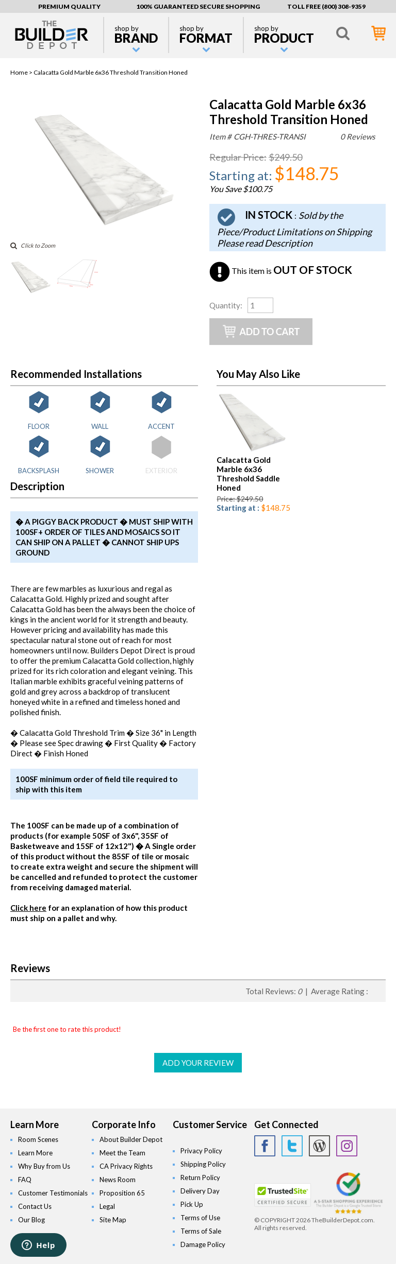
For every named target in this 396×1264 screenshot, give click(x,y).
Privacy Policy (201, 1151)
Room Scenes (38, 1139)
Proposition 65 (122, 1193)
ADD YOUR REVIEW (198, 1062)
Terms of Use (200, 1218)
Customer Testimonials (53, 1193)
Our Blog (31, 1220)
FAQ (24, 1179)
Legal (107, 1206)
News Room (118, 1179)
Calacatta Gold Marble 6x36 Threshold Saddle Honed (248, 473)
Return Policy (200, 1177)
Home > (22, 72)
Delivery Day (200, 1191)
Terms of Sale (200, 1231)
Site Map (113, 1220)
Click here (28, 907)
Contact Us (35, 1206)
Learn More (35, 1153)
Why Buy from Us (44, 1166)
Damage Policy (202, 1244)
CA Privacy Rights (126, 1166)
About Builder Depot (131, 1139)
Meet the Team (122, 1153)
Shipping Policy (203, 1164)
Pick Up (191, 1204)
